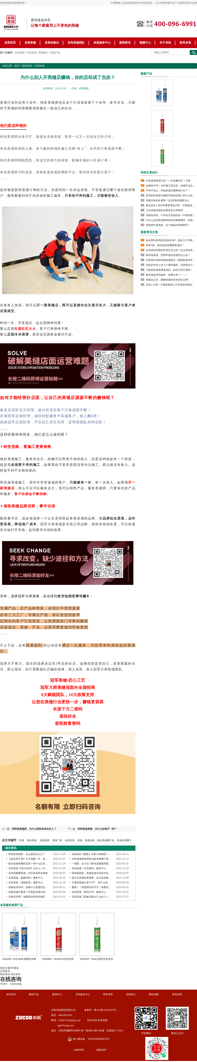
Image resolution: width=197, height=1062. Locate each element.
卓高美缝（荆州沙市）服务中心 (89, 892)
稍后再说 (5, 974)
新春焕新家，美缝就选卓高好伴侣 (90, 873)
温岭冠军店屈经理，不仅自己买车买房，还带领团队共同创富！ (53, 422)
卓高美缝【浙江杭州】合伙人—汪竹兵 (29, 868)
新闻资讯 (125, 42)
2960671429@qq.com (69, 1020)
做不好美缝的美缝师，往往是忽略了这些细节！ (97, 877)
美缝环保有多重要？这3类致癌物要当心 (167, 200)
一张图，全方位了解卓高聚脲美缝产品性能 (95, 863)
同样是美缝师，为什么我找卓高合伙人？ (34, 828)
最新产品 (146, 73)
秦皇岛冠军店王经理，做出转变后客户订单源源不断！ (45, 410)
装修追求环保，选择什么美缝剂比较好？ (30, 887)
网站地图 (154, 994)
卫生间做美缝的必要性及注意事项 (164, 210)
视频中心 (145, 42)
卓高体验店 (52, 42)
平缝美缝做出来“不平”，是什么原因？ (92, 882)
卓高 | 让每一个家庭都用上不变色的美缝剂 (169, 284)
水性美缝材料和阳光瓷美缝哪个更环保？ (94, 858)
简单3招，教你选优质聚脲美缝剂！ (165, 245)
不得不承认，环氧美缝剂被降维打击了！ (168, 190)
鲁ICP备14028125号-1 (105, 1010)
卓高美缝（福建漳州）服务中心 (25, 877)
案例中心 (57, 994)
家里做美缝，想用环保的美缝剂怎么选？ (168, 255)
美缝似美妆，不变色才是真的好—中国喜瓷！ (170, 215)
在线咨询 (10, 979)
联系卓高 (185, 42)
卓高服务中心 (102, 42)
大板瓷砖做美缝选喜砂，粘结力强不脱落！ (169, 269)
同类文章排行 (149, 172)
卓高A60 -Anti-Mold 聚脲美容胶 (19, 959)
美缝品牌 (44, 840)
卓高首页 (10, 42)
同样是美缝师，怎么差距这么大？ (26, 854)
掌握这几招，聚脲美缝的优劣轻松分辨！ (168, 279)
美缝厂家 (57, 840)
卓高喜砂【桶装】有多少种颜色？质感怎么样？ (97, 854)
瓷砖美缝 (32, 840)
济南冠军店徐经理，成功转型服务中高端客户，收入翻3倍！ (50, 416)
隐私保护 (102, 1049)
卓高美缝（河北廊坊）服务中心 (89, 868)
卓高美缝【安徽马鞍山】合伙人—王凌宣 (94, 896)
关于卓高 (165, 42)
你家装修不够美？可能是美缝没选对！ (29, 892)
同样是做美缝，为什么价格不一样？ (97, 828)
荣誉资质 (108, 994)
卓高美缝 (30, 42)
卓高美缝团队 (76, 42)
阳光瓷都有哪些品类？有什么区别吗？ (29, 863)
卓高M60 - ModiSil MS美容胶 (58, 959)
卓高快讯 (40, 65)
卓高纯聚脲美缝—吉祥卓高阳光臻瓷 (28, 873)
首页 (16, 65)
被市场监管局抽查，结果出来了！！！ (167, 274)
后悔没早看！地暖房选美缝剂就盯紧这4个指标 (33, 896)
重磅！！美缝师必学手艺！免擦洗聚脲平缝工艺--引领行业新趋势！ (108, 887)
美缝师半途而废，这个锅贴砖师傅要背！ (168, 225)
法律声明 (79, 1049)
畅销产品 (34, 994)
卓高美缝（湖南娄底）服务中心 (25, 882)
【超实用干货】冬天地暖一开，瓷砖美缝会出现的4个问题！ (41, 858)
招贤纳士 (131, 994)
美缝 (21, 840)
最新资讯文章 (149, 232)
